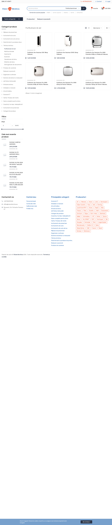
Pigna (86, 213)
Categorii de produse (9, 111)
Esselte (91, 210)
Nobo (97, 225)
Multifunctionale (9, 51)
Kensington (104, 202)
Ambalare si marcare (9, 88)
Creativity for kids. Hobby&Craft (13, 104)
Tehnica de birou (8, 45)
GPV (93, 219)
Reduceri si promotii (43, 19)
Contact (98, 1)
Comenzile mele (31, 203)
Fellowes (83, 202)
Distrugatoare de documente (13, 64)
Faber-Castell (81, 204)
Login (107, 1)
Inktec (98, 216)
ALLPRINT (86, 219)
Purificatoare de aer (10, 49)
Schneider (87, 222)
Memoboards (81, 225)
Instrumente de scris (9, 35)
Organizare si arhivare (9, 74)
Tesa (88, 204)
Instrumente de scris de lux (11, 39)
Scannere (7, 57)
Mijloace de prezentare (10, 32)
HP (93, 216)
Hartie (72, 12)
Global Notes (80, 228)
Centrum (79, 213)
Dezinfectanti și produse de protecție (13, 42)
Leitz (96, 202)
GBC (88, 228)
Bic (107, 219)
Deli (94, 204)
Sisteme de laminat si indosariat (12, 78)
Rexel (100, 228)
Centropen (100, 219)
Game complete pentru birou (11, 101)
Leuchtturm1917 (81, 207)
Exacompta (104, 210)
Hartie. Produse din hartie (11, 98)
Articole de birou (8, 84)
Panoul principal (31, 201)
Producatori (31, 19)
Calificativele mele (31, 206)
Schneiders (86, 216)
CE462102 (80, 12)
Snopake (79, 222)
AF (77, 202)
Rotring (100, 204)
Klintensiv (87, 231)
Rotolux (79, 231)
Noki (102, 207)
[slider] (1, 129)
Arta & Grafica (7, 91)
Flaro (85, 210)
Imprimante (7, 54)
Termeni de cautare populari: (37, 12)
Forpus (79, 210)
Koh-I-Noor (94, 213)
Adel (97, 210)
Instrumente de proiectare (11, 108)
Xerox (78, 219)
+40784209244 (86, 1)
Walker (78, 216)
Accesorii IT (6, 94)
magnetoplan (102, 222)
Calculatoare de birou (10, 59)
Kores (90, 207)
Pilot (94, 222)
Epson (105, 216)
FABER (48, 12)
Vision (90, 202)
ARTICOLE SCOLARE (9, 81)
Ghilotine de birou (9, 62)
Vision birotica (18, 254)
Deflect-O (90, 225)
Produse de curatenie (9, 68)
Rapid (96, 207)
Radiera (66, 12)
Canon (94, 228)
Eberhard (102, 213)
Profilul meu (29, 208)
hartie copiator (57, 12)
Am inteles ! (86, 522)
